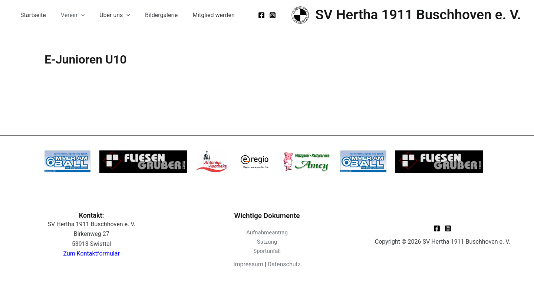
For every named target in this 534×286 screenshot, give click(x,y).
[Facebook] (261, 15)
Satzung (267, 241)
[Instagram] (272, 15)
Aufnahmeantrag (267, 232)
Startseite (31, 15)
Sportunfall (266, 251)
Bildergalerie (151, 15)
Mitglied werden (200, 15)
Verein (68, 15)
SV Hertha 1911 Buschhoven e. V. (418, 15)
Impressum (248, 264)
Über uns (107, 15)
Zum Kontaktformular (91, 253)
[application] (76, 15)
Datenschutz (284, 264)
